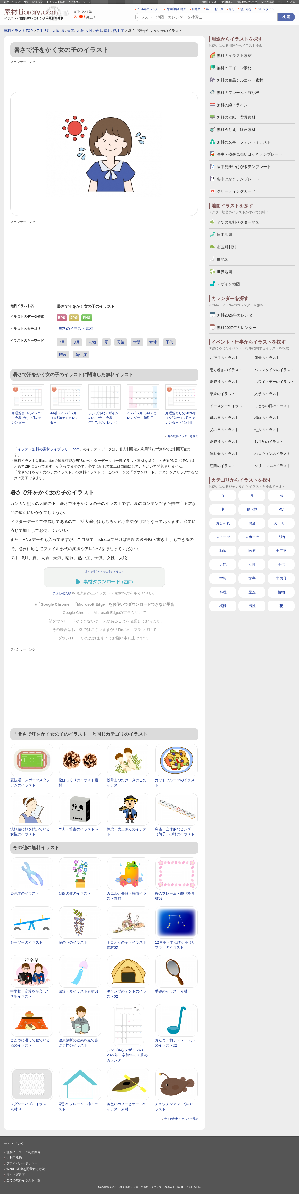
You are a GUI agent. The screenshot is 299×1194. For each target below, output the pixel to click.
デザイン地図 (228, 284)
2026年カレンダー (149, 9)
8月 (47, 31)
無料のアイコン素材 (234, 68)
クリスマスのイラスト (272, 466)
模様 (223, 606)
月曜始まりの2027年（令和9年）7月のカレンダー (27, 417)
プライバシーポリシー (21, 1163)
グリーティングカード (236, 191)
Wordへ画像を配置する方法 (25, 1169)
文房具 (281, 578)
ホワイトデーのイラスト (274, 382)
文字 (252, 578)
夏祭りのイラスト (224, 442)
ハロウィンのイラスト (272, 454)
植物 (281, 592)
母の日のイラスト (224, 418)
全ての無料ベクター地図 (238, 222)
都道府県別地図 (176, 9)
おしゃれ (223, 523)
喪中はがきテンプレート (238, 179)
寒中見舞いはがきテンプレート (244, 166)
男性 (252, 606)
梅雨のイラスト (267, 418)
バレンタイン (265, 9)
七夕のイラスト (267, 430)
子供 (98, 31)
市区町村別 (226, 247)
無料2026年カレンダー (236, 315)
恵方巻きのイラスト (226, 370)
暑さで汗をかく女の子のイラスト (104, 571)
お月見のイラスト (268, 442)
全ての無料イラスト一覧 (23, 1180)
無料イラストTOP (18, 31)
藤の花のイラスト (73, 942)
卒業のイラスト (222, 394)
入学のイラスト (267, 394)
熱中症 (118, 31)
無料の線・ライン (232, 105)
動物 (223, 551)
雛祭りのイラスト (224, 382)
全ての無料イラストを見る (278, 1)
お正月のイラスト (224, 358)
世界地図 (224, 271)
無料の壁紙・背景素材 (236, 117)
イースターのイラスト (228, 406)
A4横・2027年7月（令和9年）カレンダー (64, 417)
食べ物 (252, 509)
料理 (223, 592)
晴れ (107, 31)
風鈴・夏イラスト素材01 (79, 991)
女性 (89, 31)
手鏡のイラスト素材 (171, 991)
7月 (40, 31)
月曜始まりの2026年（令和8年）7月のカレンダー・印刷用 (180, 417)
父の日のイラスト (224, 430)
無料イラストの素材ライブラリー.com (147, 1187)
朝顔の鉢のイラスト (75, 893)
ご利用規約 (62, 593)
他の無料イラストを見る (182, 436)
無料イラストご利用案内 (218, 1)
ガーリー (281, 523)
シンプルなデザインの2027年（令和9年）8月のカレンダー (127, 1055)
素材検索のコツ (247, 1)
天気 (70, 31)
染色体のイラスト (24, 893)
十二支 (281, 551)
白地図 (196, 9)
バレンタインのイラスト (274, 370)
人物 (56, 31)
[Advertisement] (104, 76)
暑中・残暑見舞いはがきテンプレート (250, 154)
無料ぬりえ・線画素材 (236, 129)
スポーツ (252, 537)
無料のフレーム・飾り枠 (238, 92)
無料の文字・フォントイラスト (244, 142)
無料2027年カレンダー (236, 327)
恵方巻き (246, 9)
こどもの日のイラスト (272, 406)
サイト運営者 (15, 1175)
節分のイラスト (267, 358)
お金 (252, 523)
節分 (232, 9)
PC (281, 509)
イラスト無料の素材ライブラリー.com (48, 449)
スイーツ (223, 537)
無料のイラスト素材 (75, 328)
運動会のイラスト (224, 454)
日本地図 (224, 234)
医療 (252, 551)
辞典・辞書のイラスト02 (79, 829)
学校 (223, 578)
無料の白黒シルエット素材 (240, 80)
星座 (252, 592)
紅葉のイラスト (222, 466)
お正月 (219, 9)
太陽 (80, 31)
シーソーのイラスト (26, 942)
